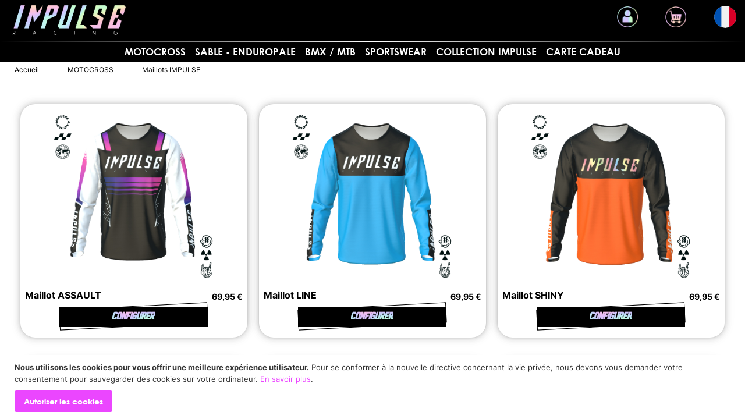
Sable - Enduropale (245, 51)
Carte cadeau (583, 51)
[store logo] (69, 20)
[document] (374, 387)
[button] (725, 17)
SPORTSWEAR (396, 51)
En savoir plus (285, 379)
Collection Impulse (486, 51)
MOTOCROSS (155, 51)
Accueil (27, 69)
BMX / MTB (330, 51)
